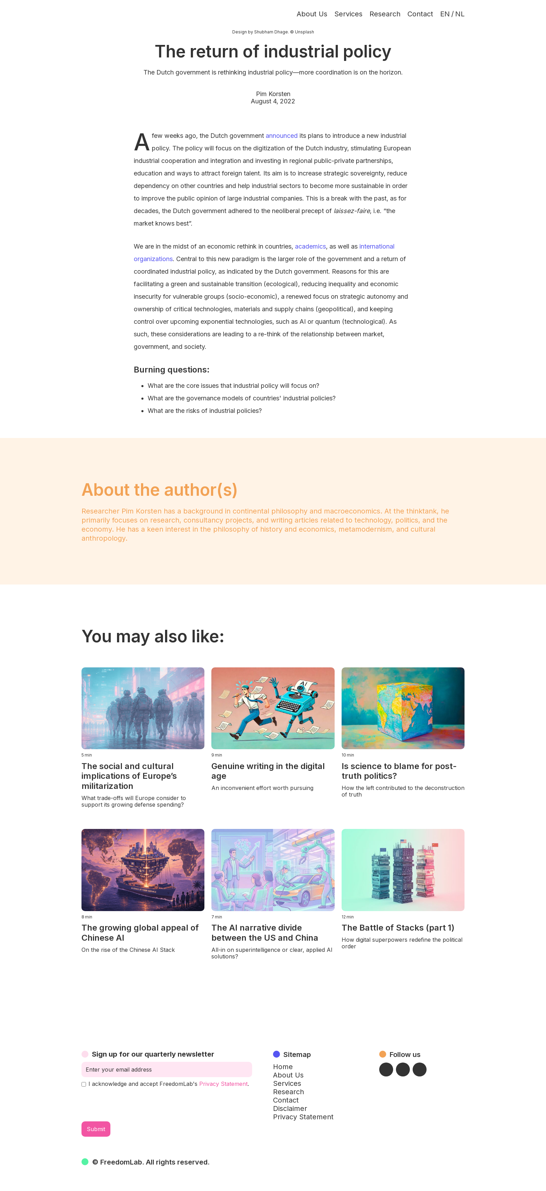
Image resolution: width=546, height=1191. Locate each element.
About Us (312, 14)
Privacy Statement (223, 1083)
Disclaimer (290, 1108)
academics (310, 246)
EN (445, 14)
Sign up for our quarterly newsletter (153, 1054)
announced (282, 135)
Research (384, 14)
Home (283, 1067)
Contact (420, 14)
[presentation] (134, 1104)
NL (460, 14)
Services (348, 14)
